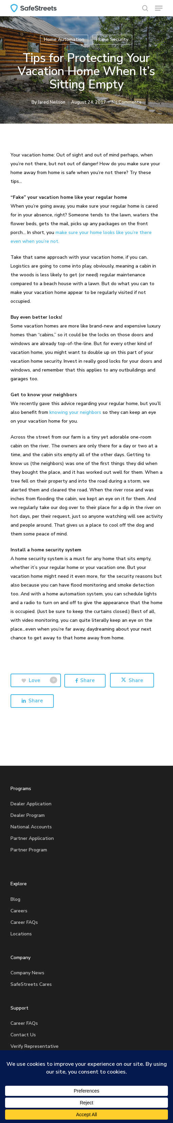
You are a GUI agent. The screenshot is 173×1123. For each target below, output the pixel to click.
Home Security (112, 39)
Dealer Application (30, 804)
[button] (159, 8)
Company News (27, 973)
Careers (18, 911)
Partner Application (32, 838)
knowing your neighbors (75, 412)
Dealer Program (27, 815)
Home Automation (64, 39)
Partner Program (28, 850)
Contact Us (23, 1035)
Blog (15, 899)
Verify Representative (34, 1046)
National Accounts (31, 827)
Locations (21, 934)
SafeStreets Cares (31, 984)
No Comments (127, 102)
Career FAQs (24, 922)
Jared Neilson (51, 102)
